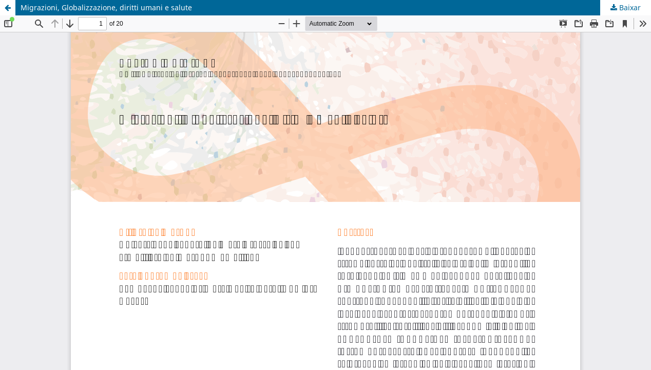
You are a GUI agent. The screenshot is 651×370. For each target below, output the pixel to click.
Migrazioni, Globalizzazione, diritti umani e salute (106, 7)
